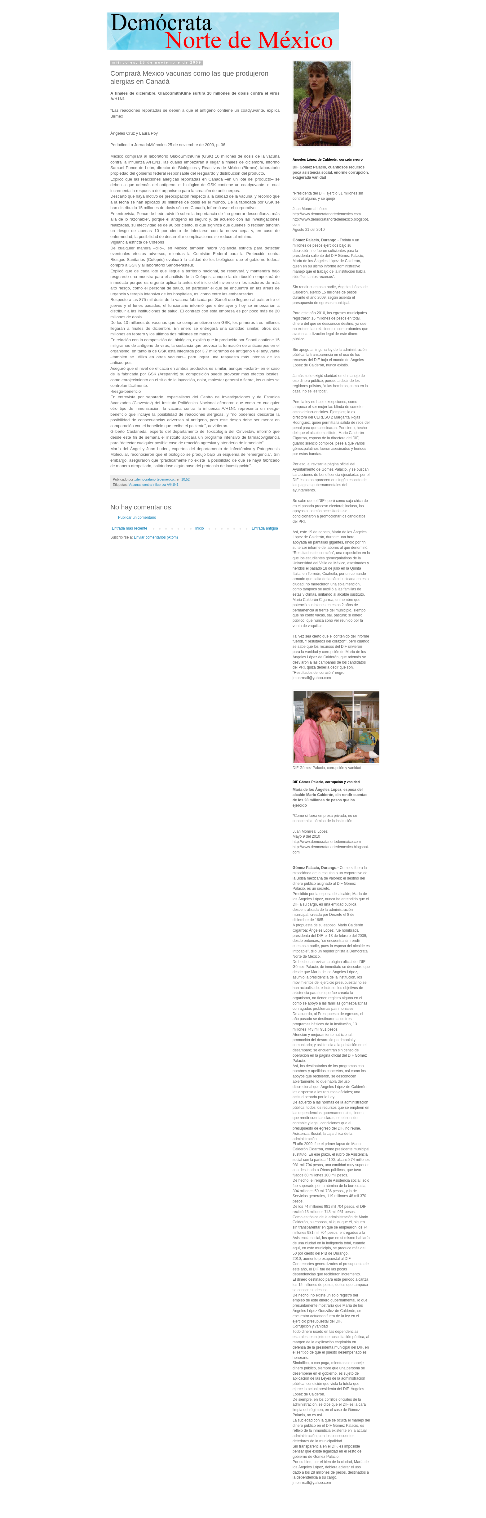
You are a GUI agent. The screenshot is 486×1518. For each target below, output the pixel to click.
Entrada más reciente (129, 528)
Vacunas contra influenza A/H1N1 (154, 484)
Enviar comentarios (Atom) (156, 537)
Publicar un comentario (137, 517)
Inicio (199, 528)
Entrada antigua (265, 528)
